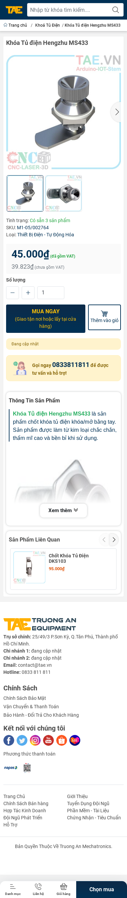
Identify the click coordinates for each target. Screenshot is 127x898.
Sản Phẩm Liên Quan (34, 539)
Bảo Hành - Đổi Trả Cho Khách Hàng (41, 753)
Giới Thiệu (77, 834)
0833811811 (70, 365)
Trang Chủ (14, 834)
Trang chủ (15, 25)
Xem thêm (63, 510)
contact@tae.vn (35, 703)
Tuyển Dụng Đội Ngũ (88, 841)
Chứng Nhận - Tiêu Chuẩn (94, 856)
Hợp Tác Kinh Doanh (24, 848)
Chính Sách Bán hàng (25, 841)
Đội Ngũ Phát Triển (22, 856)
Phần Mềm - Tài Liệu (88, 848)
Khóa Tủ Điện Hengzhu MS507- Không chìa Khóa (76, 600)
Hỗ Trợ (10, 863)
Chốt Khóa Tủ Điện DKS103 (69, 558)
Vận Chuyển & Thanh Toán (31, 744)
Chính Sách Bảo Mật (24, 736)
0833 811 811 (36, 710)
